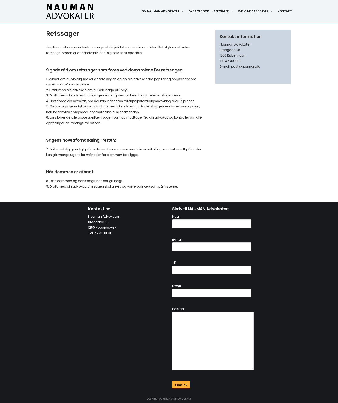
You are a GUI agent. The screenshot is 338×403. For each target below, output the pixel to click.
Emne (211, 289)
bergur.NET (184, 398)
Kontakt (284, 11)
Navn (211, 220)
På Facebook (198, 11)
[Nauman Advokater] (70, 11)
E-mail (211, 243)
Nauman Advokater (103, 216)
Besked (215, 340)
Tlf (211, 266)
